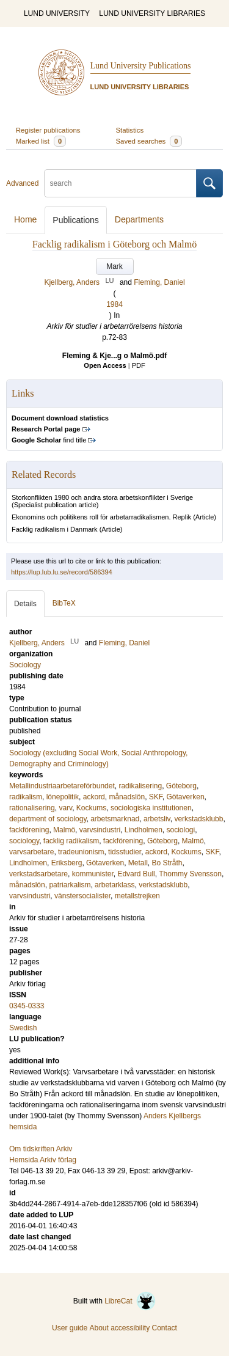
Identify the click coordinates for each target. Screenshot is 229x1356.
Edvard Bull (135, 874)
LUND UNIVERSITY (57, 13)
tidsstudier (124, 852)
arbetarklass (114, 885)
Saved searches (149, 141)
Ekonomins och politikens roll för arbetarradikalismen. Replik (101, 517)
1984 (114, 304)
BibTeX (64, 603)
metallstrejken (137, 896)
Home (25, 219)
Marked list (41, 141)
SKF (155, 797)
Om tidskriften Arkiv (40, 1149)
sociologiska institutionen (151, 808)
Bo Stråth (166, 863)
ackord (94, 797)
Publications (76, 220)
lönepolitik (62, 797)
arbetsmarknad (114, 819)
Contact (164, 1328)
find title (49, 440)
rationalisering (32, 808)
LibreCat (130, 1301)
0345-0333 (26, 1006)
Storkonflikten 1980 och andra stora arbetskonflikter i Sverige (102, 497)
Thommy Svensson (190, 874)
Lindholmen (143, 830)
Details (25, 603)
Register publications (48, 130)
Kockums (91, 808)
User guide (69, 1328)
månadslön (127, 797)
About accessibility (119, 1328)
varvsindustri (99, 830)
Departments (139, 219)
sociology (24, 841)
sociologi (180, 830)
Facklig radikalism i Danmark (55, 529)
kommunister (93, 874)
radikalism (25, 797)
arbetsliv (157, 819)
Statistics (130, 130)
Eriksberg (66, 863)
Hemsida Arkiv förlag (42, 1160)
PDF (138, 365)
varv (65, 808)
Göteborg (181, 786)
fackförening (29, 830)
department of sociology (48, 819)
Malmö (64, 830)
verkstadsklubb (198, 819)
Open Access (105, 365)
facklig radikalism (71, 841)
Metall (138, 863)
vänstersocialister (82, 896)
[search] (120, 183)
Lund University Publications (140, 65)
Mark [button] (114, 266)
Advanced (22, 183)
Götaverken (186, 797)
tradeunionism (81, 852)
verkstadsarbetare (38, 874)
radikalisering (140, 786)
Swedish (23, 1028)
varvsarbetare (31, 852)
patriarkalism (69, 885)
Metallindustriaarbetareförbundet (62, 786)
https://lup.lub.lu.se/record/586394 (61, 572)
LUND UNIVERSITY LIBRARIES (152, 13)
